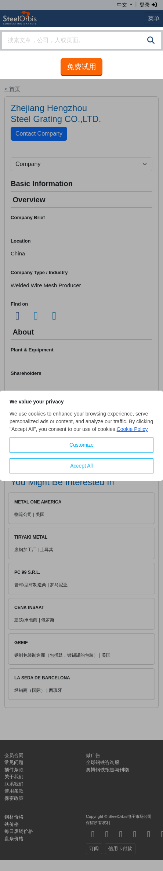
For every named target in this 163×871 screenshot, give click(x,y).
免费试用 (81, 67)
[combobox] (81, 40)
